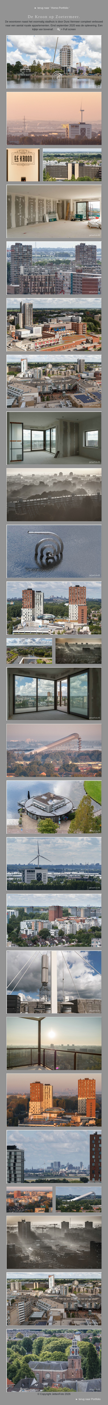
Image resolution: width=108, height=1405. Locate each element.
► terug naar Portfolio (90, 1399)
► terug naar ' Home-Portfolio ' (51, 8)
